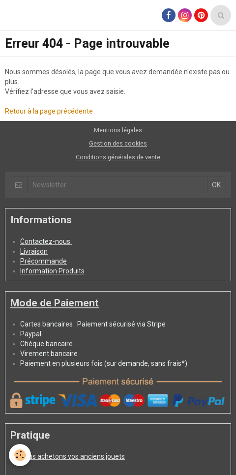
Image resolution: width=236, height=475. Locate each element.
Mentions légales (118, 130)
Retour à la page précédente (49, 111)
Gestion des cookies (118, 143)
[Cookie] (20, 455)
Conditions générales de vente (118, 157)
